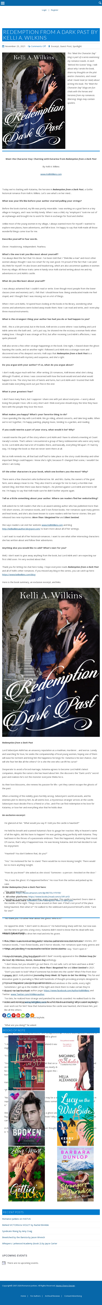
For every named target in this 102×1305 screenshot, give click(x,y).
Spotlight (77, 46)
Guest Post (66, 46)
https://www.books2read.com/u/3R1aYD (49, 896)
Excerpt (55, 46)
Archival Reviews (52, 1296)
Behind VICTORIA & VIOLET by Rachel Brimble (25, 1224)
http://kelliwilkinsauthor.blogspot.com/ (21, 528)
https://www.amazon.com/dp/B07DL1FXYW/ (38, 892)
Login (44, 10)
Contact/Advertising (73, 1296)
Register (54, 10)
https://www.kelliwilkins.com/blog (19, 574)
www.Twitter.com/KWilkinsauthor (27, 994)
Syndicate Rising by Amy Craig (17, 1231)
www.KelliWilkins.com (51, 174)
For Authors (35, 1296)
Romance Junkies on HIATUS (16, 1218)
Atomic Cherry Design (65, 1285)
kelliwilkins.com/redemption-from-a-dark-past (50, 900)
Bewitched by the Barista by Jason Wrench (23, 1237)
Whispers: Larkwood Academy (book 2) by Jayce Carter (29, 1243)
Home (23, 1296)
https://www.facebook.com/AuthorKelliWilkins (66, 990)
